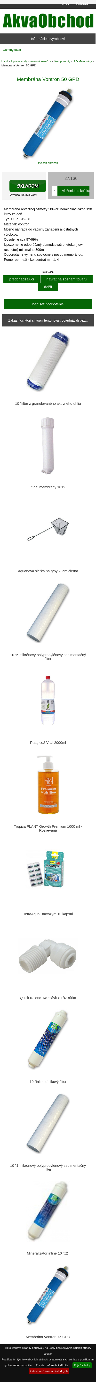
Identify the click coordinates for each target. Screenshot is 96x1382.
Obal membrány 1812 (48, 487)
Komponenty (62, 61)
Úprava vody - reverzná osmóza (31, 61)
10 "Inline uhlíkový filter (48, 1082)
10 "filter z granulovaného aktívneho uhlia (48, 403)
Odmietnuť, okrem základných (49, 1371)
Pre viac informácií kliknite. (52, 1365)
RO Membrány (82, 61)
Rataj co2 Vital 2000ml (48, 743)
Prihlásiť (82, 3)
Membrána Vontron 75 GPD (48, 1337)
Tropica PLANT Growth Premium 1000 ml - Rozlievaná (48, 828)
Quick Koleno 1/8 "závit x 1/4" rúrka (48, 998)
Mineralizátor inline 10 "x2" (48, 1253)
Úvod (66, 3)
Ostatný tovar (12, 50)
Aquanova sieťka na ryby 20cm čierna (48, 571)
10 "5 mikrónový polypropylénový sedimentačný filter (48, 657)
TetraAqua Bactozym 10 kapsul (48, 914)
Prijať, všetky (82, 1365)
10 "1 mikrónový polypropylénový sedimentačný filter (48, 1167)
